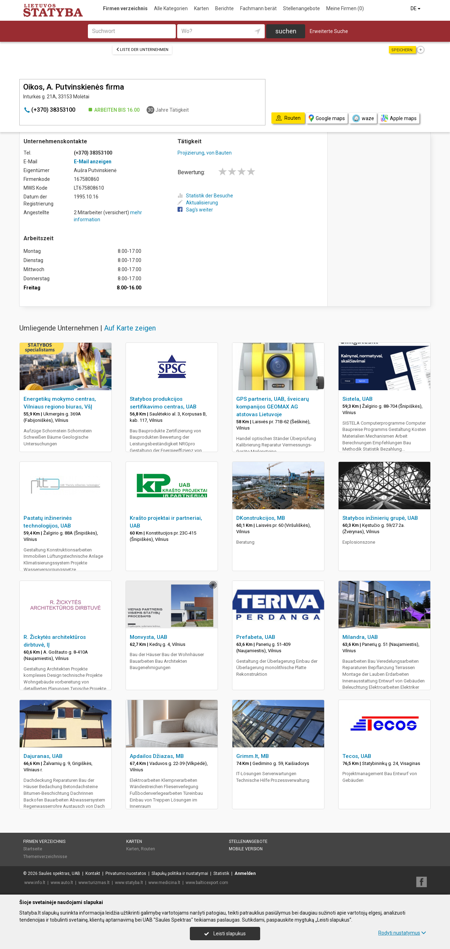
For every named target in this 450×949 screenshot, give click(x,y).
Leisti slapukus (225, 933)
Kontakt (92, 873)
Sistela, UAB (357, 399)
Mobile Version (246, 848)
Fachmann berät (258, 8)
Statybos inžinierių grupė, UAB (380, 518)
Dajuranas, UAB (43, 756)
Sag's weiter (195, 209)
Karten (201, 8)
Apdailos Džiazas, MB (157, 756)
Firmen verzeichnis (125, 8)
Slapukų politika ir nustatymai (180, 873)
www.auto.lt (62, 882)
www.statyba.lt (129, 882)
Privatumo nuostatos (125, 873)
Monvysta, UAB (148, 637)
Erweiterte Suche (329, 31)
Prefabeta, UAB (255, 637)
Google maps (327, 118)
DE (416, 8)
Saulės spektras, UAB (59, 873)
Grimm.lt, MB (252, 756)
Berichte (224, 8)
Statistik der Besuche (205, 195)
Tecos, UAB (356, 756)
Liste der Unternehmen (142, 49)
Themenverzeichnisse (45, 856)
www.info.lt (34, 882)
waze (363, 118)
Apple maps (399, 118)
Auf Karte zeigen (130, 328)
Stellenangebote (301, 8)
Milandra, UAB (360, 637)
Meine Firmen (345, 8)
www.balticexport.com (207, 882)
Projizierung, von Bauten (205, 153)
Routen (148, 848)
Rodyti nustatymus (402, 933)
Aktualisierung (198, 202)
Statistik (221, 873)
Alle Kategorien (171, 8)
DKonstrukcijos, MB (260, 518)
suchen (285, 31)
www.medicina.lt (164, 882)
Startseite (32, 848)
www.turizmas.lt (94, 882)
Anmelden (245, 873)
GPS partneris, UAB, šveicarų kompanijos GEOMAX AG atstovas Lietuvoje (272, 407)
